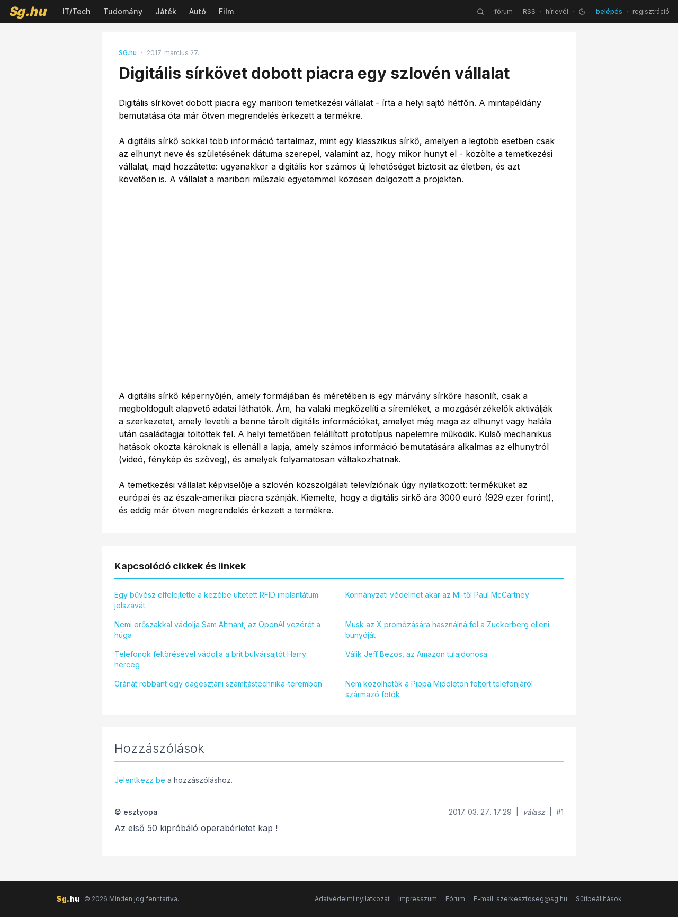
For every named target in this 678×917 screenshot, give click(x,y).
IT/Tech (77, 11)
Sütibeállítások (599, 899)
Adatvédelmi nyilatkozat (352, 899)
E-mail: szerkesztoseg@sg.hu (520, 899)
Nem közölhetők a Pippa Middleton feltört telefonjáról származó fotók (439, 689)
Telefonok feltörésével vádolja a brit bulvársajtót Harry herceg (210, 659)
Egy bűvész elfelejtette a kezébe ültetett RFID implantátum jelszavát (216, 600)
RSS (529, 11)
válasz (534, 811)
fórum (503, 11)
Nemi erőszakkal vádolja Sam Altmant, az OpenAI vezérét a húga (217, 629)
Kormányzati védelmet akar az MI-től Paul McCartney (437, 594)
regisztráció (651, 11)
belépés (609, 11)
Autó (197, 11)
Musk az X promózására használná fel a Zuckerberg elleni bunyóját (447, 629)
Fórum (455, 899)
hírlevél (557, 11)
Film (226, 11)
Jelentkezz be (139, 780)
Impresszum (417, 899)
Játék (165, 11)
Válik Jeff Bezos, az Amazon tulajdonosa (416, 653)
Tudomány (122, 11)
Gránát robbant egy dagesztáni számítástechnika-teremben (218, 683)
